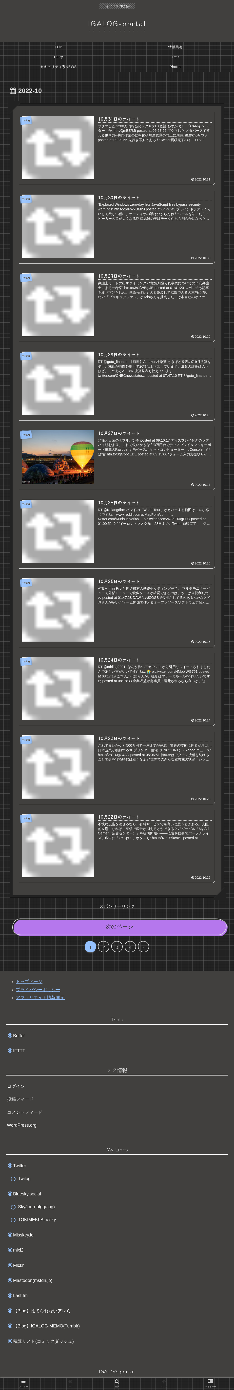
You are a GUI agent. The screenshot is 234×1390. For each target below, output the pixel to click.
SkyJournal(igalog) (36, 1206)
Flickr (18, 1265)
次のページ (120, 926)
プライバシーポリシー (38, 989)
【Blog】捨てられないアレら (42, 1310)
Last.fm (20, 1295)
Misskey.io (23, 1235)
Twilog (24, 1178)
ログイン (16, 1086)
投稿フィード (20, 1099)
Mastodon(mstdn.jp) (32, 1280)
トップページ (29, 981)
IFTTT (19, 1050)
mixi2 (18, 1250)
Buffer (19, 1035)
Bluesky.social (27, 1193)
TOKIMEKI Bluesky (37, 1219)
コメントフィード (24, 1112)
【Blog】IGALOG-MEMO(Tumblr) (46, 1325)
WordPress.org (22, 1125)
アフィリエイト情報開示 (40, 997)
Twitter (19, 1165)
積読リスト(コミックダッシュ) (43, 1341)
